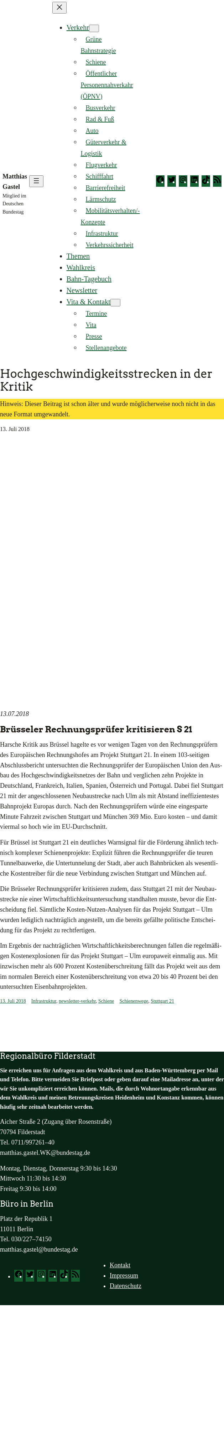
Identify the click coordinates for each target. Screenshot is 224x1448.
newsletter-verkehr (77, 1001)
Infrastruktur (43, 1001)
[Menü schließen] (59, 8)
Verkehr (78, 27)
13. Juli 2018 (13, 1001)
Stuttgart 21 (162, 1001)
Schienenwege (133, 1001)
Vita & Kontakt (88, 302)
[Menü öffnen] (36, 181)
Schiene (106, 1001)
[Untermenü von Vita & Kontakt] (115, 302)
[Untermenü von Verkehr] (94, 28)
